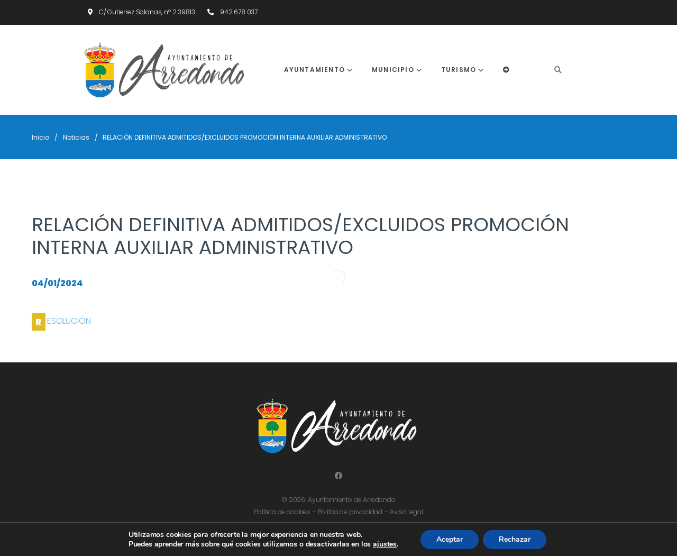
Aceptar (449, 539)
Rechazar (514, 539)
